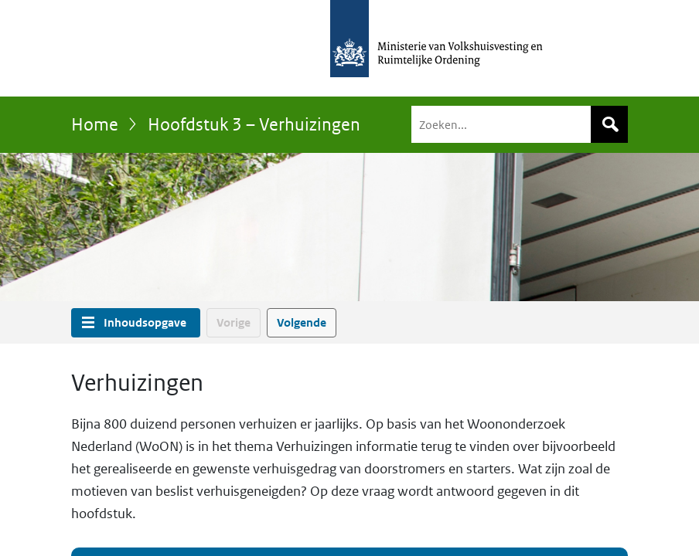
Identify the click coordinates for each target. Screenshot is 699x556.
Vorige (234, 322)
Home (94, 124)
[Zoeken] (519, 124)
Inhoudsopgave (145, 322)
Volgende (301, 322)
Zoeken (609, 124)
